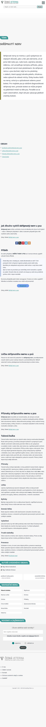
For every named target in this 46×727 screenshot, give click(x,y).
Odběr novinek (6, 670)
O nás (4, 667)
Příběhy (26, 599)
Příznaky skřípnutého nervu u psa (11, 153)
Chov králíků (4, 604)
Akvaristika (4, 608)
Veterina (3, 613)
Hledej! (40, 7)
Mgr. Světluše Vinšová (9, 570)
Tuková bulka (5, 156)
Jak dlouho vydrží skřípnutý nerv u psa (12, 148)
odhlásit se (30, 643)
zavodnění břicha (40, 576)
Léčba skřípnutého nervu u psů (10, 150)
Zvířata (3, 599)
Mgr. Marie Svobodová (9, 567)
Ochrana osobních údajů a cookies (12, 675)
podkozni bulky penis (7, 576)
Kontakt (26, 608)
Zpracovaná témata (30, 604)
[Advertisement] (23, 21)
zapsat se (17, 643)
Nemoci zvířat (5, 595)
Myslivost (27, 590)
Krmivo (26, 595)
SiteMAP (4, 678)
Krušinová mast (13, 556)
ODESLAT (23, 647)
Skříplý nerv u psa (14, 237)
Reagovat (23, 286)
